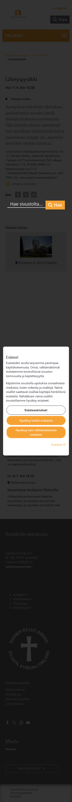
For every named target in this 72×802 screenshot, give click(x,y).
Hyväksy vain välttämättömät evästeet (36, 432)
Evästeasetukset (36, 410)
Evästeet (58, 444)
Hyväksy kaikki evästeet (36, 420)
